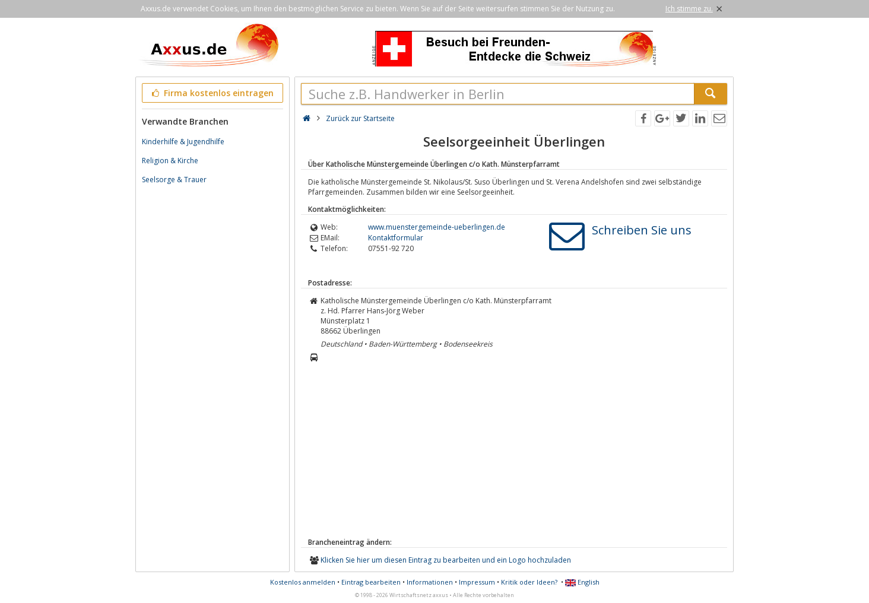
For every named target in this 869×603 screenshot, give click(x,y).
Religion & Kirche (170, 160)
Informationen (430, 581)
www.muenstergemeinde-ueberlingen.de (436, 227)
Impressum (477, 581)
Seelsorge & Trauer (174, 179)
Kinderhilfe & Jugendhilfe (183, 142)
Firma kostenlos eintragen (212, 93)
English (582, 581)
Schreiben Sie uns (642, 230)
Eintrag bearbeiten (371, 581)
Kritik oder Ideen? (529, 581)
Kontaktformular (395, 238)
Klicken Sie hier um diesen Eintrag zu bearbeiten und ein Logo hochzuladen (446, 560)
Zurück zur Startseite (360, 118)
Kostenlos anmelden (302, 581)
